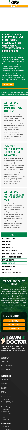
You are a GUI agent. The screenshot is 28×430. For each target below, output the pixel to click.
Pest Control (5, 364)
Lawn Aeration (6, 236)
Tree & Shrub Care (7, 360)
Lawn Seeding (6, 239)
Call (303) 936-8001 (14, 319)
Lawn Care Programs (8, 255)
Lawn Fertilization (8, 242)
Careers (4, 382)
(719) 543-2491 (5, 414)
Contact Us (8, 79)
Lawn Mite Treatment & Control (11, 251)
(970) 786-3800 (5, 420)
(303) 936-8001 (5, 394)
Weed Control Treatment (9, 245)
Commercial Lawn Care (8, 261)
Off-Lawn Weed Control (9, 233)
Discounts (4, 374)
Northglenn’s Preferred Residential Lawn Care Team (13, 101)
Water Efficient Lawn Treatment (12, 267)
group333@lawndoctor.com (8, 426)
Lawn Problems (6, 264)
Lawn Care (4, 356)
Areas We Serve (14, 323)
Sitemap (3, 387)
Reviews (4, 378)
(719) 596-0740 (5, 404)
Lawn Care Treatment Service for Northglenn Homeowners (14, 145)
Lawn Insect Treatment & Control (12, 248)
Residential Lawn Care (8, 258)
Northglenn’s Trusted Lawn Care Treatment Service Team (14, 190)
